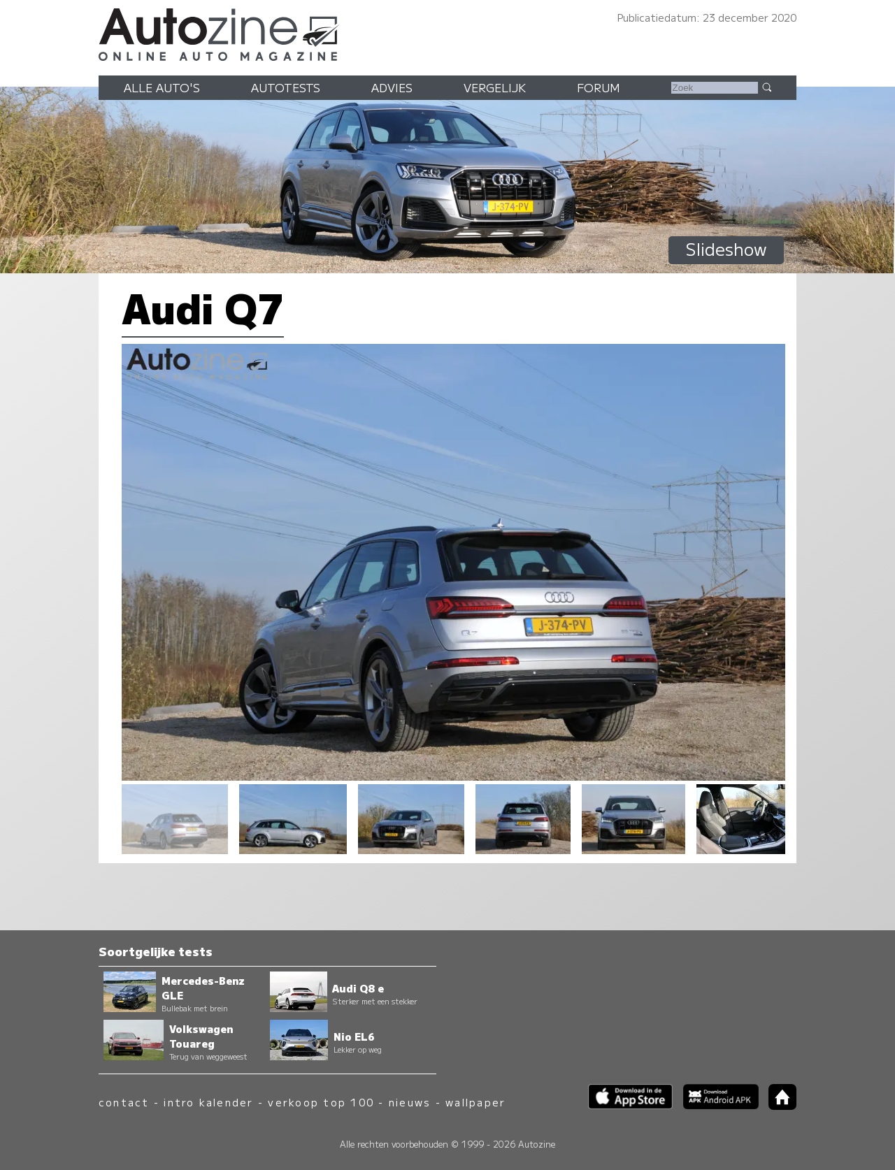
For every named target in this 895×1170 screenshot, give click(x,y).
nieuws (410, 1102)
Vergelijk (495, 87)
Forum (598, 87)
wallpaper (475, 1102)
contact (124, 1102)
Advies (392, 87)
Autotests (285, 87)
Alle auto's (162, 87)
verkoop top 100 (321, 1102)
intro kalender (208, 1102)
